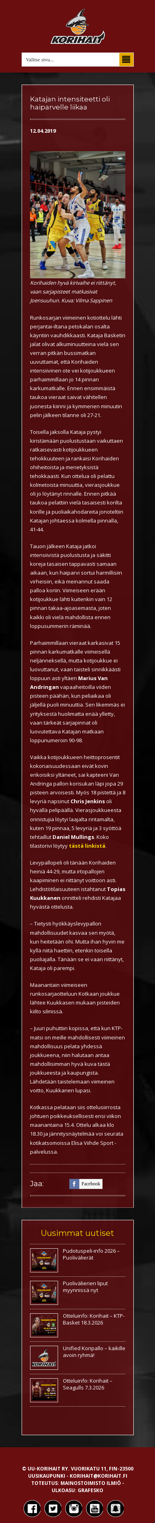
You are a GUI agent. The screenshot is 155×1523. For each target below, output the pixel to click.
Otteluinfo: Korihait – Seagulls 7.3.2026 (88, 1384)
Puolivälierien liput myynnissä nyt (85, 1287)
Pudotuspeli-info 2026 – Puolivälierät (91, 1254)
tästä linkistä (87, 845)
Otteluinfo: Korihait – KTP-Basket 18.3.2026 (94, 1319)
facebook (85, 1184)
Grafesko (90, 1490)
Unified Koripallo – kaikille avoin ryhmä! (94, 1352)
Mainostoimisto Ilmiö (90, 1483)
